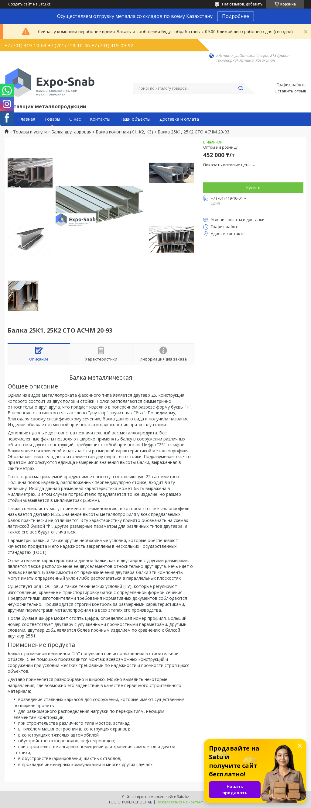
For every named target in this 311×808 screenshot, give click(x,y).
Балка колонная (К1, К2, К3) (124, 132)
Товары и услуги (30, 132)
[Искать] (240, 88)
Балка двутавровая (71, 132)
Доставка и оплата (179, 119)
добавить (254, 4)
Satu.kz (183, 796)
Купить (253, 187)
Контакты (100, 119)
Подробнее (235, 16)
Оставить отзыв (290, 91)
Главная (26, 119)
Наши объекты (134, 119)
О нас (75, 119)
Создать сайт (20, 4)
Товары (52, 119)
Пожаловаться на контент (179, 802)
